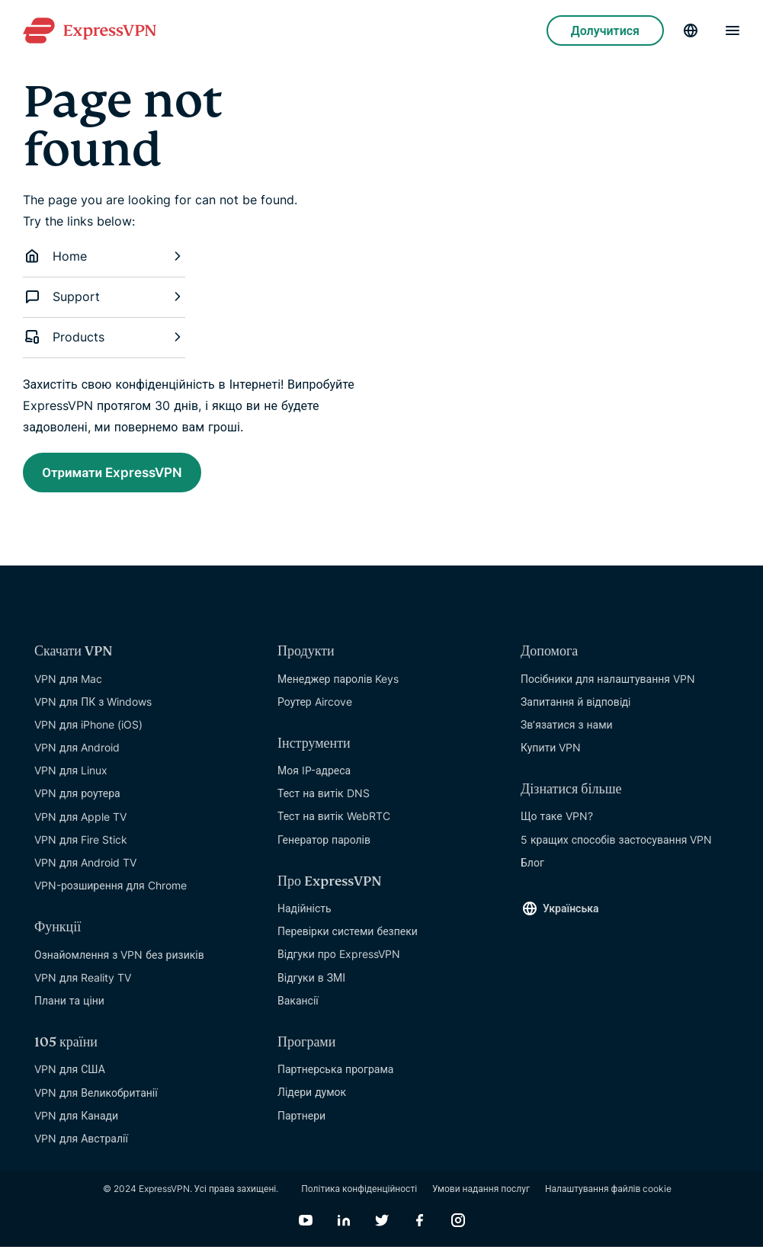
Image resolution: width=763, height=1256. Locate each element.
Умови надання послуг (481, 1197)
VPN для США (69, 1078)
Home (104, 256)
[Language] (690, 30)
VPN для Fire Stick (80, 848)
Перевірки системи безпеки (347, 940)
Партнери (301, 1123)
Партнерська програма (335, 1078)
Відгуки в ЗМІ (311, 985)
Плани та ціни (69, 1009)
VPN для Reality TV (82, 985)
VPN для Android (77, 756)
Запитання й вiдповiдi (575, 709)
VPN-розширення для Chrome (110, 894)
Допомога (549, 660)
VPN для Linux (70, 779)
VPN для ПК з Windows (93, 709)
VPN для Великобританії (96, 1100)
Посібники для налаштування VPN (608, 687)
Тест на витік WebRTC (333, 825)
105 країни (66, 1051)
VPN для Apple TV (80, 825)
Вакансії (298, 1008)
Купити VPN (551, 756)
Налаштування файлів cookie (608, 1197)
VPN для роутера (77, 802)
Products (104, 337)
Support (104, 296)
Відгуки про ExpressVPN (338, 962)
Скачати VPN (73, 660)
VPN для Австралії (81, 1147)
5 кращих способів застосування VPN (616, 847)
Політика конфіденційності (359, 1197)
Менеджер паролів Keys (338, 687)
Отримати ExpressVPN (134, 475)
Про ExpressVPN (329, 891)
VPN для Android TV (85, 871)
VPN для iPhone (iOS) (88, 733)
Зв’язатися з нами (567, 733)
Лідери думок (311, 1100)
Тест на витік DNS (323, 802)
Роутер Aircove (314, 709)
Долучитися (605, 30)
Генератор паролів (323, 847)
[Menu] (732, 30)
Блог (532, 871)
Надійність (304, 917)
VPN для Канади (76, 1123)
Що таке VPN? (557, 825)
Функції (57, 936)
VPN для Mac (68, 687)
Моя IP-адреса (314, 779)
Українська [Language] (571, 917)
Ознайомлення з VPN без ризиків (119, 962)
